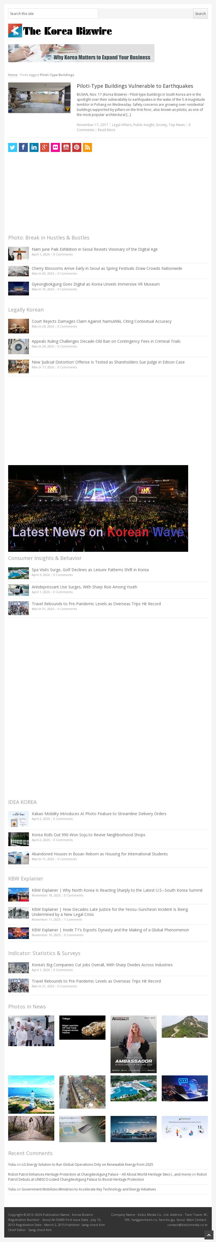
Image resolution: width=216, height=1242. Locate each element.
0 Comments (63, 254)
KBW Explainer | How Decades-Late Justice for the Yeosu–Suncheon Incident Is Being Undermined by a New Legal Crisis (110, 912)
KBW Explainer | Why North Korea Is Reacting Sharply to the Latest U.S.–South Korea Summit (117, 890)
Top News (177, 124)
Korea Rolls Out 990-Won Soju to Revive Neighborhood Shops (88, 834)
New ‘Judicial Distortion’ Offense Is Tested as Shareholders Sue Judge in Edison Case (108, 362)
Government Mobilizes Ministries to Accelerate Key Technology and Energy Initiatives (89, 1189)
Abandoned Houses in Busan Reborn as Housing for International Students (100, 854)
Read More (106, 129)
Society (161, 124)
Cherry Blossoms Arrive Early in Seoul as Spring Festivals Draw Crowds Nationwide (107, 268)
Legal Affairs (122, 124)
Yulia (12, 1164)
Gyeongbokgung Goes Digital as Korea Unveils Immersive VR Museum (96, 284)
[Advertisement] (50, 195)
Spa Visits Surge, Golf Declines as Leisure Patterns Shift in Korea (90, 569)
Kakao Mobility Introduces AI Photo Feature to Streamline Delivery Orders (99, 813)
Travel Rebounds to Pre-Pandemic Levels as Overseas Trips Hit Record (96, 603)
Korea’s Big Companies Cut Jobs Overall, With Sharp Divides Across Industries (102, 964)
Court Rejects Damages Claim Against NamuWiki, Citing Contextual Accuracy (102, 321)
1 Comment (73, 919)
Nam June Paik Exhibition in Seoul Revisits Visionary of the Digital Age (95, 249)
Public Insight (143, 124)
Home (12, 75)
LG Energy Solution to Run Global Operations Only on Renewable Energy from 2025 (87, 1164)
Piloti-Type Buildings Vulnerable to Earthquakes (135, 85)
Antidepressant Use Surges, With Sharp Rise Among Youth (84, 586)
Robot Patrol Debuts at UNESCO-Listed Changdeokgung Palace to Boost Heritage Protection (107, 1177)
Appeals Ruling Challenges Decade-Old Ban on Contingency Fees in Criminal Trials (106, 341)
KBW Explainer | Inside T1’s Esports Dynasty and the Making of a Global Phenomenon (110, 929)
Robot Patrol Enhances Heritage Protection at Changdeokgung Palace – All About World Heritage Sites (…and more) (99, 1174)
